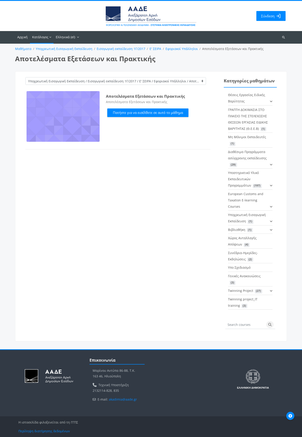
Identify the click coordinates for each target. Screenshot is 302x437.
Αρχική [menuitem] (22, 37)
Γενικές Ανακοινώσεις (244, 276)
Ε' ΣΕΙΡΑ (155, 49)
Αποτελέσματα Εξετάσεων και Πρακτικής (145, 96)
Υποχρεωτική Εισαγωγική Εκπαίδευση (64, 49)
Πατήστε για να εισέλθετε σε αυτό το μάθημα (148, 112)
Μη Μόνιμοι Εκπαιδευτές (247, 137)
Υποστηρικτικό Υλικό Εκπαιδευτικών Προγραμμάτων (243, 179)
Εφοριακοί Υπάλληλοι (182, 49)
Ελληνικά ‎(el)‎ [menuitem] (65, 37)
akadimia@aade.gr (123, 399)
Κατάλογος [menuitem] (40, 37)
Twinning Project (240, 290)
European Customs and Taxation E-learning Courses (245, 200)
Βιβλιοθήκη (236, 230)
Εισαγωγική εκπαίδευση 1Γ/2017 (121, 49)
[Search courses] (245, 325)
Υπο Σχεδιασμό (239, 267)
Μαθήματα (23, 49)
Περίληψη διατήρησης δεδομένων (44, 431)
